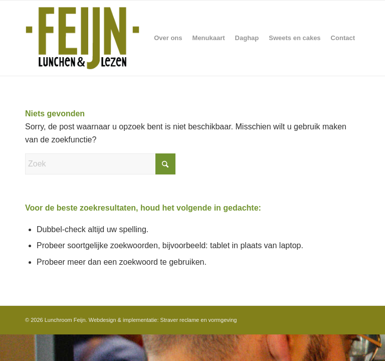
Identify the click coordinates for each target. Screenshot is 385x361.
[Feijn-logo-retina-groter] (82, 38)
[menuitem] (168, 38)
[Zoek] (100, 163)
